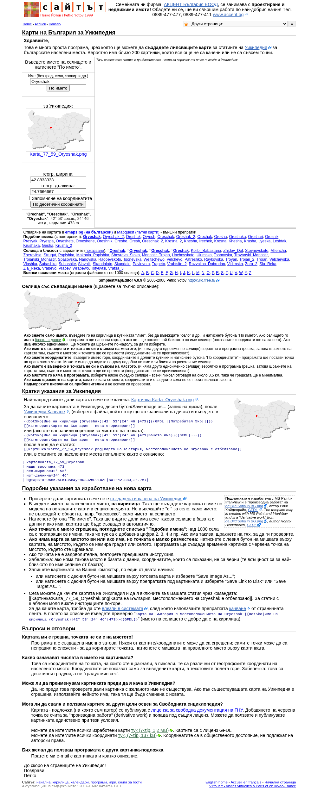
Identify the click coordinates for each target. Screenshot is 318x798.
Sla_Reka (267, 264)
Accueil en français (245, 788)
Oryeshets (65, 241)
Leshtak (279, 241)
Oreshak (133, 236)
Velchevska (279, 259)
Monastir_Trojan (156, 255)
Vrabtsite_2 (176, 264)
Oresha (220, 236)
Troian (261, 259)
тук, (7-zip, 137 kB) (137, 741)
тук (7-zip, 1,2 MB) (150, 736)
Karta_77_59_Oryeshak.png (58, 154)
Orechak (204, 236)
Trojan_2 (247, 259)
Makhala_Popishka (92, 255)
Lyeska (264, 241)
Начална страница (280, 788)
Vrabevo (49, 268)
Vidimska (235, 264)
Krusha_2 (63, 245)
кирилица (60, 788)
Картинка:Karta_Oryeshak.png (162, 399)
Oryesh (149, 236)
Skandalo (122, 264)
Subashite (67, 264)
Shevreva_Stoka (125, 255)
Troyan (231, 259)
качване (237, 614)
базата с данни (48, 340)
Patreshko (193, 259)
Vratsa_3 (116, 268)
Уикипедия (256, 47)
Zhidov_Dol (233, 250)
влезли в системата (122, 614)
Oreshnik (104, 241)
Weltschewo (154, 259)
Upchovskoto (183, 255)
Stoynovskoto (256, 250)
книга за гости (130, 788)
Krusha (250, 241)
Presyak (30, 241)
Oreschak (166, 236)
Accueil (40, 24)
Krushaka (31, 245)
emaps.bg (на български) (89, 232)
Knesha (190, 241)
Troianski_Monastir (39, 259)
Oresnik (271, 236)
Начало (55, 24)
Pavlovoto (141, 264)
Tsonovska (223, 255)
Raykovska (213, 259)
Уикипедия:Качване (44, 411)
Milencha (278, 250)
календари (80, 788)
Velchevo (175, 259)
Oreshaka (237, 236)
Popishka (66, 255)
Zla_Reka (31, 268)
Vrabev (64, 268)
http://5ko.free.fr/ (201, 280)
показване (95, 250)
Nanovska (87, 259)
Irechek (205, 241)
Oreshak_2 (185, 236)
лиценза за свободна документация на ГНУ (197, 715)
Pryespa (47, 241)
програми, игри (103, 788)
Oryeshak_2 (113, 236)
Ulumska (204, 255)
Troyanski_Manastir (251, 255)
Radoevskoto (109, 259)
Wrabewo (81, 268)
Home (27, 24)
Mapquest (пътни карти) (138, 232)
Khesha (235, 241)
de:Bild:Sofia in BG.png (244, 512)
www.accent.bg (228, 14)
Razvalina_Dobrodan (207, 264)
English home (216, 788)
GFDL (253, 516)
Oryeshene (85, 241)
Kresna (220, 241)
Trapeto (158, 264)
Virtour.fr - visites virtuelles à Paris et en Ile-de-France (252, 792)
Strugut (49, 255)
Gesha (47, 245)
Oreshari (255, 236)
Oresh (134, 241)
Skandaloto (102, 264)
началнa (43, 788)
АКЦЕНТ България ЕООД (191, 4)
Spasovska (67, 259)
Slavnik (84, 264)
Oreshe (120, 241)
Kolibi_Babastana (206, 250)
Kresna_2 (173, 241)
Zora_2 (251, 264)
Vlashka (30, 264)
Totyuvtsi (98, 268)
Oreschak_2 (152, 241)
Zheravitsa (32, 255)
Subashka (47, 264)
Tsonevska (132, 259)
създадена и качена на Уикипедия (146, 505)
